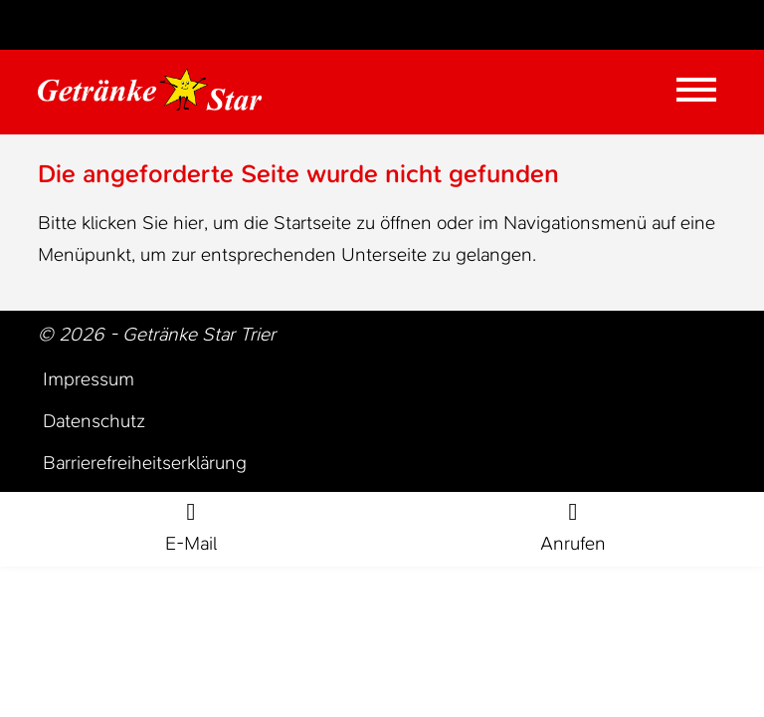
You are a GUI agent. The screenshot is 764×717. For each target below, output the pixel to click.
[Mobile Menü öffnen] (696, 90)
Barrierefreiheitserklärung (145, 462)
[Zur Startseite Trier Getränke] (150, 90)
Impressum (88, 378)
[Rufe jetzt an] (573, 530)
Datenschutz (94, 420)
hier (188, 222)
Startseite (312, 222)
